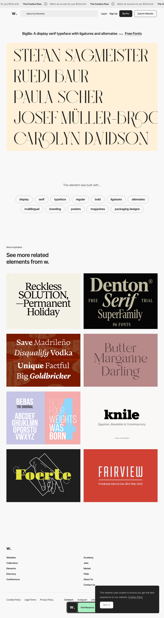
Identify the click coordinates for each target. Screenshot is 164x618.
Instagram (82, 599)
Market (87, 568)
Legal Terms (30, 599)
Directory (11, 573)
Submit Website (145, 13)
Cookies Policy (13, 599)
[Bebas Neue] (43, 417)
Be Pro (126, 13)
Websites (11, 557)
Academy (89, 557)
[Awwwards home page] (72, 607)
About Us (88, 579)
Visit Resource (87, 607)
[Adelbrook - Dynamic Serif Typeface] (43, 360)
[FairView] (121, 475)
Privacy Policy (46, 599)
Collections (12, 563)
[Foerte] (43, 475)
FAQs (86, 573)
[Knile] (121, 417)
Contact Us (89, 584)
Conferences (13, 579)
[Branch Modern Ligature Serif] (121, 360)
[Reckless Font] (43, 301)
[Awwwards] (14, 13)
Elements (11, 568)
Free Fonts (133, 33)
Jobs (86, 563)
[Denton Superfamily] (121, 301)
